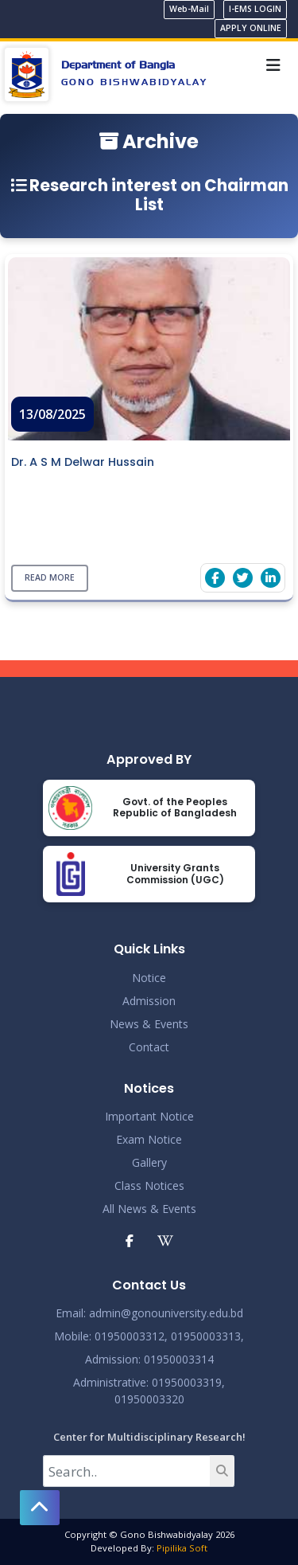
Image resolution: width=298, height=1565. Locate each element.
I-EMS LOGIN (255, 8)
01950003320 (149, 1399)
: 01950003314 (176, 1359)
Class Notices (149, 1185)
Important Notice (149, 1116)
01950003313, (207, 1336)
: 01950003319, (185, 1382)
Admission (149, 1000)
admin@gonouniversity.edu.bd (166, 1312)
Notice (149, 977)
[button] (40, 1507)
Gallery (149, 1162)
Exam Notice (149, 1139)
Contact (149, 1046)
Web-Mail (189, 8)
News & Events (149, 1023)
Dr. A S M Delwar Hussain (82, 462)
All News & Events (149, 1208)
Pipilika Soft (182, 1548)
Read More (49, 578)
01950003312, (131, 1336)
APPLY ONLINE (250, 27)
